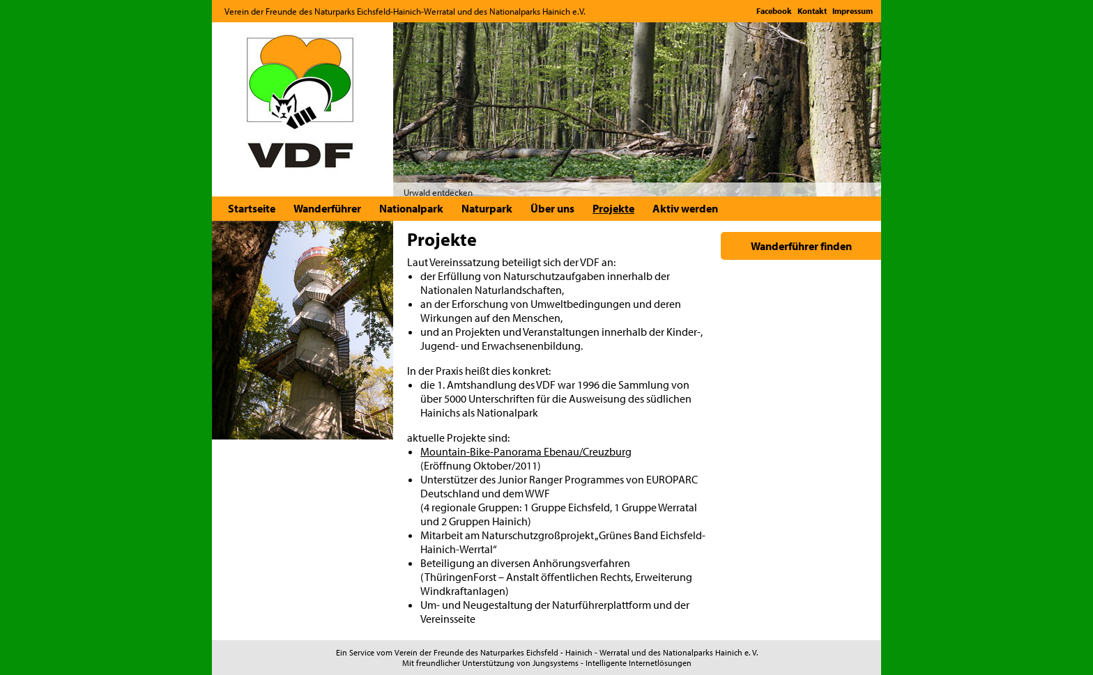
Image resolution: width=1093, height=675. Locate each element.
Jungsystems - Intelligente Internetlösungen (612, 663)
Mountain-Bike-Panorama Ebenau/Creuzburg (526, 451)
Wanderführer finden (801, 246)
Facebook (774, 11)
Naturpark (486, 208)
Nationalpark (411, 208)
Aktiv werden (685, 208)
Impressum (852, 11)
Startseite (251, 208)
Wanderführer (327, 208)
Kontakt (812, 11)
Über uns (552, 208)
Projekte (613, 208)
